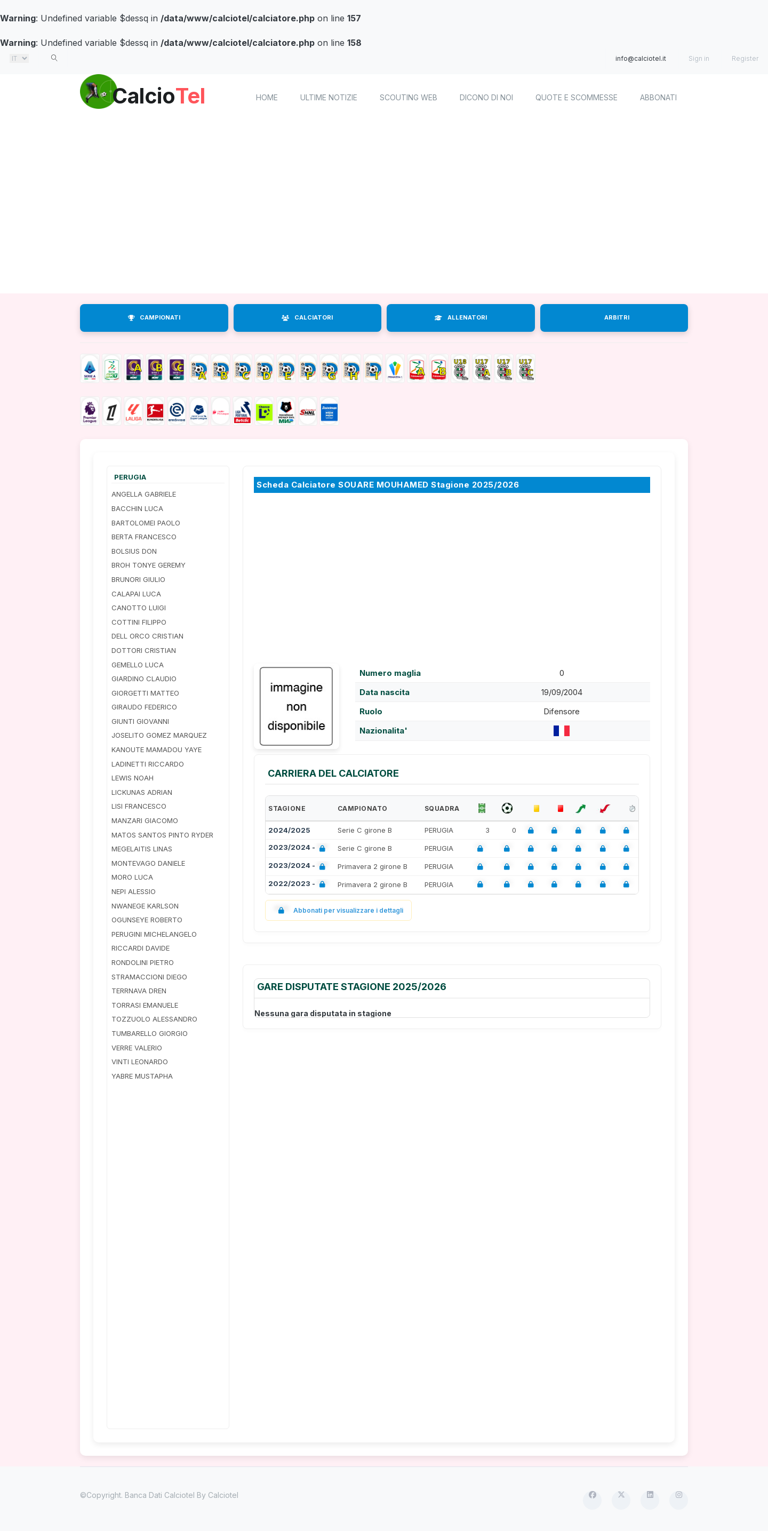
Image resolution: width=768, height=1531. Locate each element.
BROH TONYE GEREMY (148, 565)
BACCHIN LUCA (137, 508)
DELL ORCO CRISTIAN (147, 636)
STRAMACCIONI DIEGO (149, 976)
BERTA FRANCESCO (144, 536)
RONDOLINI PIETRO (142, 962)
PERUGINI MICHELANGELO (154, 934)
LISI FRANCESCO (138, 806)
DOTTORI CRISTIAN (143, 650)
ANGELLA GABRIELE (143, 494)
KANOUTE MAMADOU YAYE (156, 749)
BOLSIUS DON (134, 551)
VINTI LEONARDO (139, 1061)
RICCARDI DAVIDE (140, 948)
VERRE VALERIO (136, 1047)
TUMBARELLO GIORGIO (149, 1033)
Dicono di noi (486, 97)
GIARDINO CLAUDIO (144, 678)
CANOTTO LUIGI (138, 607)
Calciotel (223, 1495)
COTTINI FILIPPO (138, 622)
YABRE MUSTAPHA (142, 1076)
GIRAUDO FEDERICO (144, 707)
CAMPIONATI (154, 317)
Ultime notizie (328, 97)
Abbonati (658, 97)
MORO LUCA (132, 877)
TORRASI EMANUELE (144, 1005)
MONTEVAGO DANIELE (148, 863)
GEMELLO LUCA (137, 664)
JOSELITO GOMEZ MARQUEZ (159, 735)
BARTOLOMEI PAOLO (145, 523)
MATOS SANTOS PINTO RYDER (162, 835)
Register (745, 58)
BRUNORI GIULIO (138, 579)
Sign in (699, 58)
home (267, 97)
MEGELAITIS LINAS (141, 848)
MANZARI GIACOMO (144, 820)
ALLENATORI (461, 317)
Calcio (170, 96)
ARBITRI (616, 317)
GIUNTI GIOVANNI (140, 721)
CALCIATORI (307, 317)
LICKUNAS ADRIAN (141, 792)
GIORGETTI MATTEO (145, 693)
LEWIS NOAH (132, 778)
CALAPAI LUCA (136, 593)
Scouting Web (408, 97)
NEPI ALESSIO (133, 891)
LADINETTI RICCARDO (147, 764)
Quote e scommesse (576, 97)
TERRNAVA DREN (138, 990)
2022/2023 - (299, 884)
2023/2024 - (299, 848)
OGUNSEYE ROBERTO (146, 919)
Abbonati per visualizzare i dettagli (338, 910)
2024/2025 (289, 830)
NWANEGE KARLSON (145, 906)
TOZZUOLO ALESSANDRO (154, 1019)
